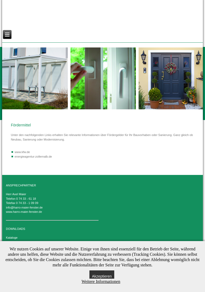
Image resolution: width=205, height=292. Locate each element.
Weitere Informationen (101, 281)
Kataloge (11, 237)
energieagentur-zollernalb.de (33, 156)
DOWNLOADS (15, 228)
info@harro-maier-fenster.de (24, 207)
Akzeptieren (102, 276)
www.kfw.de (22, 152)
